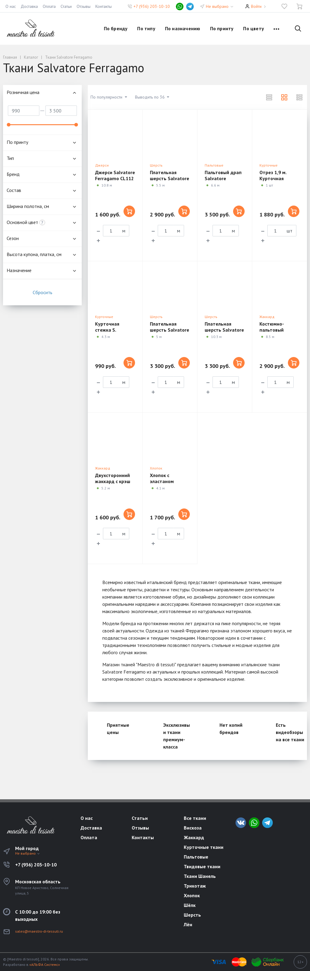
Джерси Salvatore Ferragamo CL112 (115, 175)
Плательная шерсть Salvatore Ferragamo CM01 (169, 178)
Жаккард (267, 316)
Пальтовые (214, 165)
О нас (10, 6)
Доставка (29, 6)
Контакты (103, 6)
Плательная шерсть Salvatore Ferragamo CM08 (224, 330)
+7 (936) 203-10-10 (152, 6)
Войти (256, 6)
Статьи (66, 6)
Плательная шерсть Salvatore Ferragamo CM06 (169, 330)
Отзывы (84, 6)
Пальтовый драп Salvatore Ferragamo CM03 (223, 178)
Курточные (268, 165)
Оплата (49, 6)
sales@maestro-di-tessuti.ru (39, 931)
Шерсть (156, 165)
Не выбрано (220, 6)
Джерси (102, 165)
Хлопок (156, 468)
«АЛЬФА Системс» (44, 964)
